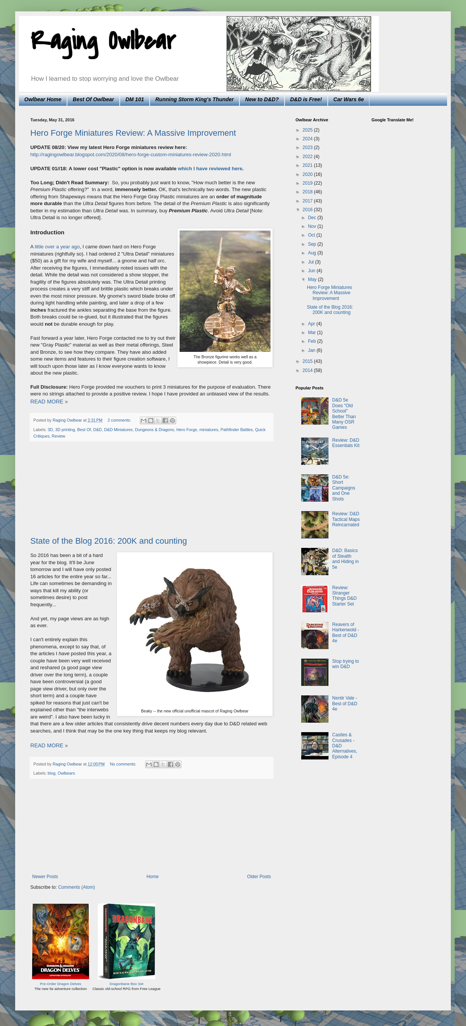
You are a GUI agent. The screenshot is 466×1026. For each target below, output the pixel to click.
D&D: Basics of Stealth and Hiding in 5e (345, 558)
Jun (312, 270)
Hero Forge (187, 429)
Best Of (84, 429)
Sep (312, 244)
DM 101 (134, 99)
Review (58, 436)
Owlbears (66, 773)
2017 (308, 201)
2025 (308, 130)
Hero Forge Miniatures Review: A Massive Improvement (133, 133)
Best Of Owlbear (93, 99)
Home (153, 876)
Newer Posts (45, 876)
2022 (308, 156)
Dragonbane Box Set (126, 984)
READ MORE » (49, 401)
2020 (308, 174)
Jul (311, 262)
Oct (312, 235)
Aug (312, 253)
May (313, 279)
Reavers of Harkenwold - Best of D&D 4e (345, 632)
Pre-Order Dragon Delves (60, 984)
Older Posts (259, 876)
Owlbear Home (42, 99)
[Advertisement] (151, 489)
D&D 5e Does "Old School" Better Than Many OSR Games (344, 413)
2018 (308, 192)
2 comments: (120, 420)
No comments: (124, 764)
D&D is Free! (306, 99)
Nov (312, 226)
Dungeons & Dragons (154, 429)
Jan (312, 350)
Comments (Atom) (76, 887)
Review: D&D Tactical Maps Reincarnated (346, 519)
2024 (308, 138)
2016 (308, 209)
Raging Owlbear (102, 41)
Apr (312, 323)
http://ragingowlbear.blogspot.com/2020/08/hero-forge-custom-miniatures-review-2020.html (130, 154)
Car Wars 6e (348, 99)
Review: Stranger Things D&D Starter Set (344, 596)
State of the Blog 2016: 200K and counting (108, 541)
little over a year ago (57, 246)
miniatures (208, 429)
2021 (308, 165)
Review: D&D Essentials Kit (346, 443)
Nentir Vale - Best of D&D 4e (344, 703)
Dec (312, 217)
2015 (308, 361)
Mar (312, 332)
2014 (308, 370)
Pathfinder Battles (236, 429)
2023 (308, 147)
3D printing (65, 429)
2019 (308, 183)
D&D (97, 429)
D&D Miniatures (118, 429)
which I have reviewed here (210, 168)
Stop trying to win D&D (345, 664)
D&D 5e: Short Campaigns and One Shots (343, 488)
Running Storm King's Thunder (194, 99)
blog (51, 773)
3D (50, 429)
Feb (312, 341)
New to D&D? (262, 99)
